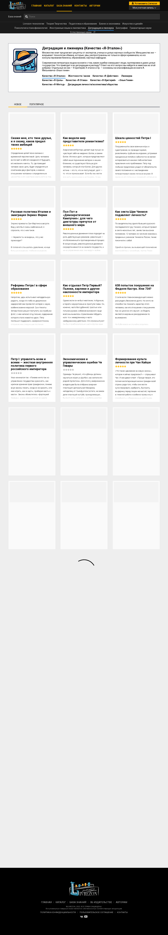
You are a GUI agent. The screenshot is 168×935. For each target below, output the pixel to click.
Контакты (80, 5)
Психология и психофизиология (31, 28)
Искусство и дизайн (132, 23)
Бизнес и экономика (109, 23)
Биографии (122, 28)
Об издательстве (101, 902)
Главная (36, 5)
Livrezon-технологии (33, 23)
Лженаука (126, 76)
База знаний (64, 5)
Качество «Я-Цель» (52, 80)
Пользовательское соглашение (96, 912)
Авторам (94, 5)
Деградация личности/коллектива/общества (93, 84)
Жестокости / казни (79, 76)
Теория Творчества (56, 23)
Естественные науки (80, 32)
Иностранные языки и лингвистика (68, 28)
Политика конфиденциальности (58, 912)
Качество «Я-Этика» (77, 80)
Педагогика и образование (83, 23)
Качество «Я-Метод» (53, 84)
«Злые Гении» (125, 80)
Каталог (49, 5)
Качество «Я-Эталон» (54, 76)
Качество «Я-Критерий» (103, 80)
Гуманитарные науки (140, 28)
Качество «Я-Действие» (106, 76)
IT (95, 32)
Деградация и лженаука (101, 28)
